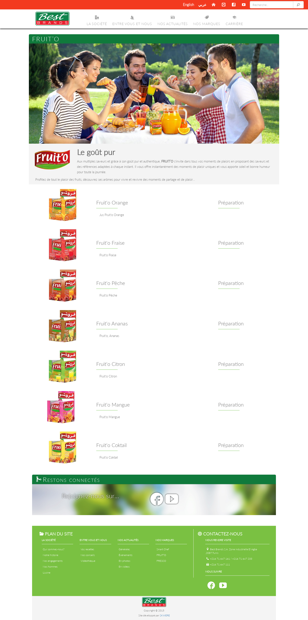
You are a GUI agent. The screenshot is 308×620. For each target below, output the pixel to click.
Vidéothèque (88, 560)
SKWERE (165, 615)
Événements (125, 555)
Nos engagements (53, 560)
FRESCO (161, 560)
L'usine (46, 572)
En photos (124, 560)
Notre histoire (50, 555)
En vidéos (124, 566)
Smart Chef (163, 549)
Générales (124, 549)
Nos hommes (50, 566)
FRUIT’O (161, 555)
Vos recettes (87, 549)
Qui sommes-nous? (53, 549)
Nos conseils (88, 555)
